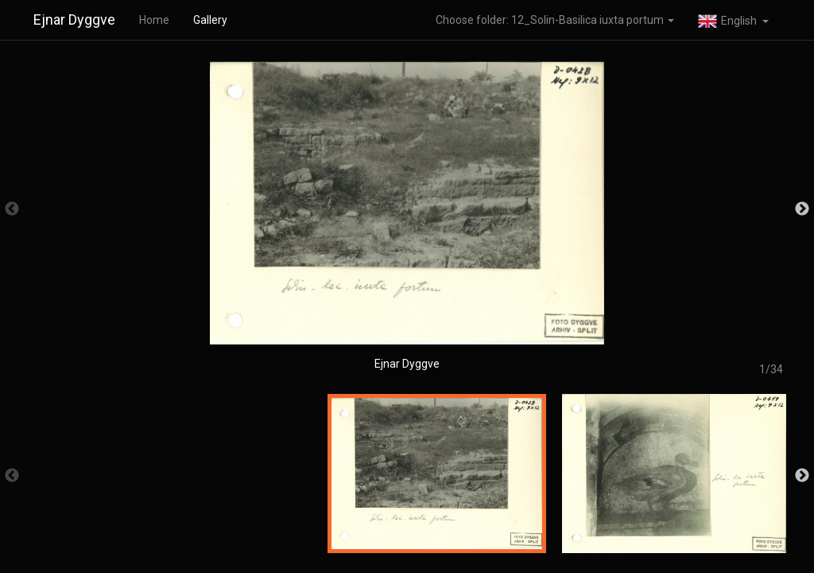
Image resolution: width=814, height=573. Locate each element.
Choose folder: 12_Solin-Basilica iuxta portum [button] (555, 20)
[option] (407, 217)
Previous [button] (12, 209)
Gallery (210, 20)
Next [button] (802, 209)
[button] (733, 20)
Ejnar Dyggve (74, 19)
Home (154, 20)
